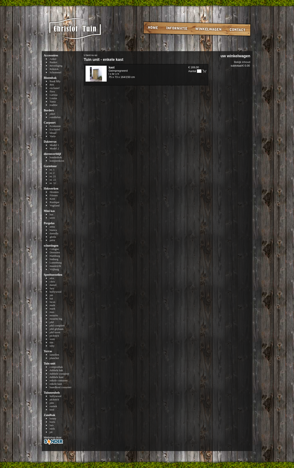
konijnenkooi (57, 160)
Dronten (54, 192)
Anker (53, 58)
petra (52, 240)
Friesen (54, 195)
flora (52, 91)
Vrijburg (54, 269)
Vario (53, 136)
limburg (54, 259)
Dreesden (55, 252)
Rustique (54, 202)
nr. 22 (53, 179)
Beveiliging (56, 65)
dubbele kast (56, 377)
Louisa (53, 98)
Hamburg (55, 255)
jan (51, 295)
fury (52, 288)
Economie (55, 126)
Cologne (54, 249)
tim (51, 342)
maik (52, 305)
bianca (53, 230)
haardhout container (61, 387)
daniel (53, 285)
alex (52, 278)
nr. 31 (53, 183)
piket (52, 113)
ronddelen (55, 117)
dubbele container (59, 373)
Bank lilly (55, 81)
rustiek (53, 406)
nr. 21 (53, 176)
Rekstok (54, 69)
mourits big (56, 318)
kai (51, 298)
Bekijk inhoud (242, 62)
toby (52, 345)
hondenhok (56, 157)
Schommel (56, 72)
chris (52, 281)
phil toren (55, 332)
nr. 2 (52, 173)
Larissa (54, 94)
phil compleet (57, 325)
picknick (54, 335)
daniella (54, 233)
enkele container (59, 380)
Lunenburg (56, 262)
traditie (54, 104)
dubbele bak (56, 370)
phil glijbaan (56, 328)
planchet (54, 358)
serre (52, 217)
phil (52, 322)
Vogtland (55, 205)
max (52, 312)
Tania (53, 101)
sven (52, 339)
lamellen (54, 354)
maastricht (55, 265)
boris (52, 421)
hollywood (56, 291)
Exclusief (55, 129)
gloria (53, 236)
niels (52, 428)
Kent (52, 198)
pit (51, 432)
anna (52, 226)
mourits (54, 315)
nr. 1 (52, 169)
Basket (53, 62)
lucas (52, 301)
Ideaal (53, 132)
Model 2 (54, 148)
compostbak (56, 366)
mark (52, 308)
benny (53, 418)
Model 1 (54, 145)
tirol (52, 409)
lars (52, 425)
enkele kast (56, 383)
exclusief (55, 88)
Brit (52, 84)
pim (52, 402)
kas (51, 214)
